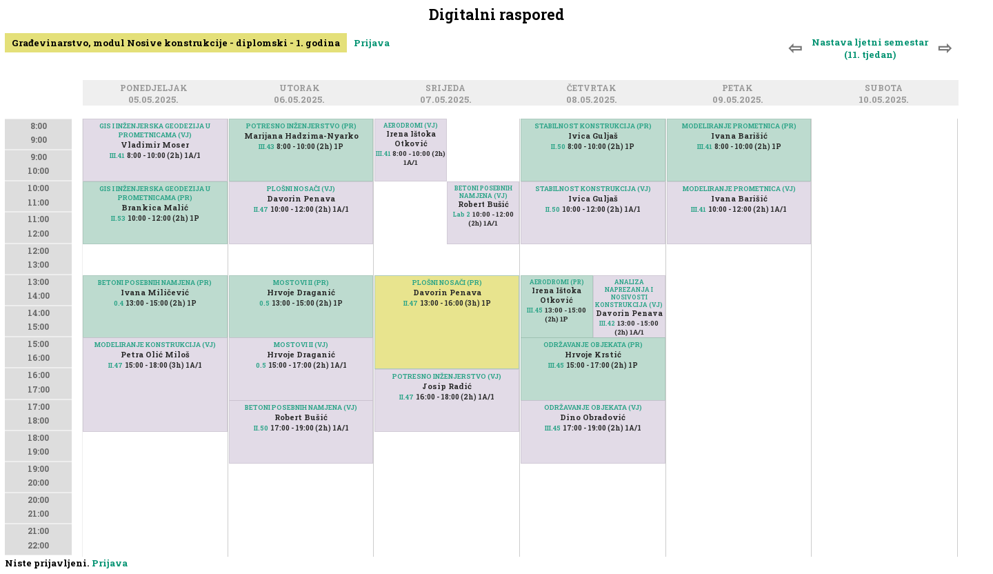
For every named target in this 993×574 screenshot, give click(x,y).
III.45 (535, 310)
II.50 (261, 428)
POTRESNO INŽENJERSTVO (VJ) (446, 376)
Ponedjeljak (156, 89)
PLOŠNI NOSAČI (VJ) (301, 188)
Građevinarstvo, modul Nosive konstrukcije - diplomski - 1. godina (176, 43)
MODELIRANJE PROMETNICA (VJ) (739, 188)
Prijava (372, 43)
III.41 (117, 155)
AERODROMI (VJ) (410, 125)
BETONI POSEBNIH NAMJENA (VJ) (301, 407)
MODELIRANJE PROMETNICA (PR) (739, 125)
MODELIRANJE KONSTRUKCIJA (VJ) (155, 344)
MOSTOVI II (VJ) (301, 344)
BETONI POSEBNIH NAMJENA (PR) (155, 282)
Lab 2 (461, 214)
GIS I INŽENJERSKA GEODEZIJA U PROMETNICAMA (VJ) (154, 130)
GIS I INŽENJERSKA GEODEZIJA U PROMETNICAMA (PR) (154, 193)
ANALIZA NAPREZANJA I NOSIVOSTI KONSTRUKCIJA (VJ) (629, 293)
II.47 (115, 365)
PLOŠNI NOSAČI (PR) (447, 282)
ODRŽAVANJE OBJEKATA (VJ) (593, 407)
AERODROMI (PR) (557, 282)
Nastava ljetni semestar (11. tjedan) (870, 48)
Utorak (301, 89)
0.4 (118, 303)
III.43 (266, 146)
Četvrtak (594, 89)
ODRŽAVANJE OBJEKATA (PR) (593, 344)
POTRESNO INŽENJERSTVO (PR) (301, 125)
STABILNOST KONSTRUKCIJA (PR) (593, 125)
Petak (739, 89)
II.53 (118, 218)
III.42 (607, 323)
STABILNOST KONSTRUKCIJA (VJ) (593, 188)
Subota (886, 89)
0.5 (264, 303)
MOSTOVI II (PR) (301, 282)
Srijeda (447, 89)
